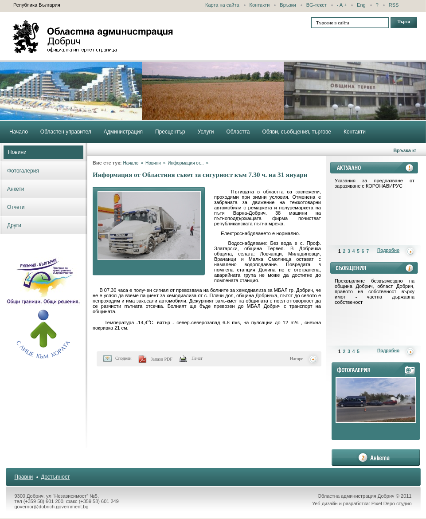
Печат (197, 358)
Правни (24, 477)
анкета (376, 457)
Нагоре (296, 358)
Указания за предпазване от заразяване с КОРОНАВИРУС (374, 183)
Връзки (288, 5)
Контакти (260, 5)
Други (14, 225)
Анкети (15, 189)
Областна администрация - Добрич (93, 36)
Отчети (16, 207)
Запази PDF (161, 359)
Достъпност (55, 477)
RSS (394, 5)
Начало (131, 163)
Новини (17, 152)
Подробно (388, 250)
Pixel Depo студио (391, 503)
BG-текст (316, 5)
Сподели (123, 358)
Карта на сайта (222, 5)
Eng (361, 5)
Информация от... (185, 163)
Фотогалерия (23, 171)
